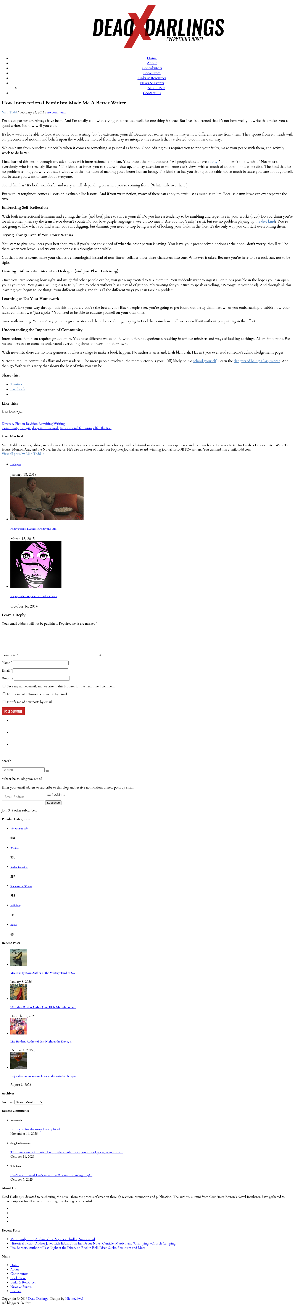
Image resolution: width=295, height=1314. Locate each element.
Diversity (8, 424)
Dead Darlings (38, 1304)
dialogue (25, 428)
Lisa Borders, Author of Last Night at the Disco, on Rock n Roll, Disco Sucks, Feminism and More (77, 1253)
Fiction (20, 424)
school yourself (204, 361)
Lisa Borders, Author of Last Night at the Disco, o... (41, 1047)
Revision (32, 424)
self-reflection (102, 428)
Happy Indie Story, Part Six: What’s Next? (33, 596)
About (152, 63)
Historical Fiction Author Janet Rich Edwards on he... (43, 1013)
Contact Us (152, 93)
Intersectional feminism (76, 428)
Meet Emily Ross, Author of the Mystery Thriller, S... (42, 978)
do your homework (45, 428)
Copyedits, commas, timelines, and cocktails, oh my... (43, 1081)
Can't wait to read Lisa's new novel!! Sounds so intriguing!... (51, 1180)
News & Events (152, 83)
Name (7, 668)
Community (10, 428)
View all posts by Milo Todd (23, 454)
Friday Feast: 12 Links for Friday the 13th (33, 528)
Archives (8, 1107)
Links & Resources (151, 78)
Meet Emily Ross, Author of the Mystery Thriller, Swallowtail (52, 1244)
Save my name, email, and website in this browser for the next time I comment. (61, 691)
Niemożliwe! (74, 1304)
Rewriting (46, 424)
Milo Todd (9, 112)
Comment (10, 660)
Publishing (15, 910)
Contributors (152, 68)
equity (213, 161)
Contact (15, 1296)
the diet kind (265, 221)
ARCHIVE (156, 88)
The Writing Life (19, 834)
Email (7, 676)
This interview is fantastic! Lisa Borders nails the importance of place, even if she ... (66, 1157)
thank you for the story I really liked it (36, 1134)
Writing (59, 424)
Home (152, 58)
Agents (13, 930)
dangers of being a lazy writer (257, 361)
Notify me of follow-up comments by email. (37, 699)
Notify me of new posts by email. (30, 707)
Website (7, 683)
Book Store (152, 73)
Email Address (54, 800)
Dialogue (15, 464)
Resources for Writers (21, 891)
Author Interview (19, 872)
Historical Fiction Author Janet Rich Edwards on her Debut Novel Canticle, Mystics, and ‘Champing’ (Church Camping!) (93, 1248)
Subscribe (53, 808)
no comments (56, 112)
